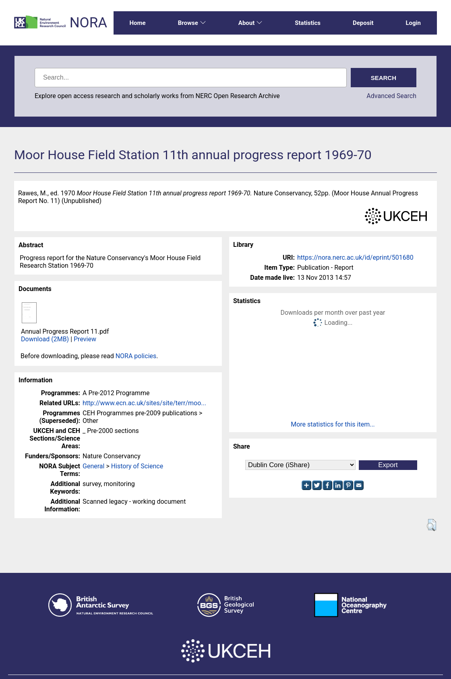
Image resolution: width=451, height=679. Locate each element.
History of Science (137, 466)
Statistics (308, 23)
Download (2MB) (45, 339)
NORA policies (136, 356)
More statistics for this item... (333, 424)
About (250, 23)
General (93, 466)
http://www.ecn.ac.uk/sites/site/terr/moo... (144, 403)
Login (413, 23)
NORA (88, 22)
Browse (192, 23)
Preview (85, 339)
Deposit (363, 23)
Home (138, 23)
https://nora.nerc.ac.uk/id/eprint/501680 (355, 257)
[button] (431, 525)
